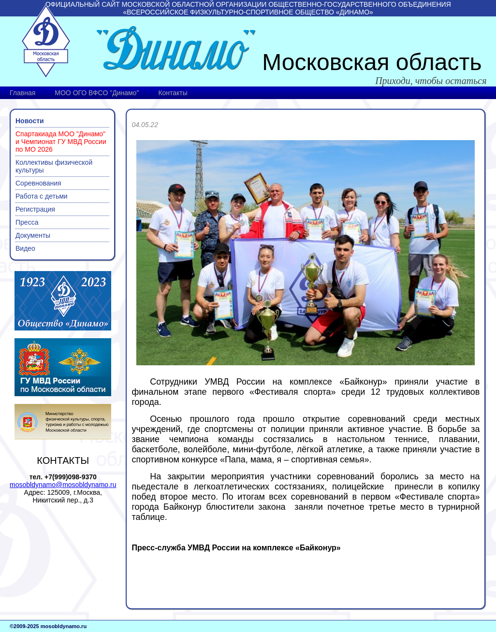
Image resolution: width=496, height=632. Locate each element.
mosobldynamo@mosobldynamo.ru (63, 484)
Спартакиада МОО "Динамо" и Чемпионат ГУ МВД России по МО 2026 (60, 141)
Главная (22, 93)
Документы (32, 235)
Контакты (172, 93)
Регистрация (35, 209)
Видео (25, 248)
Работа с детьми (41, 196)
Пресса (26, 222)
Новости (29, 121)
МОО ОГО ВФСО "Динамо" (97, 93)
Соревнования (38, 183)
